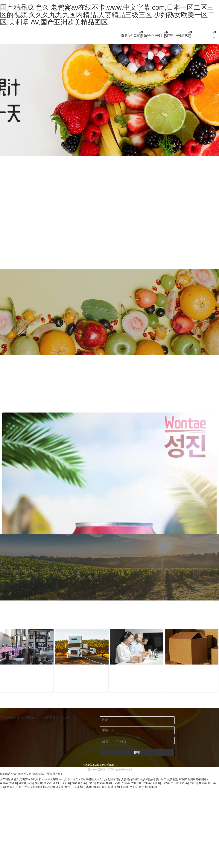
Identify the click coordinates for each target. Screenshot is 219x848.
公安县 (59, 786)
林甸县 (203, 783)
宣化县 (147, 783)
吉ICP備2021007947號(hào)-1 (100, 764)
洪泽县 (13, 783)
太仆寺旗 (136, 783)
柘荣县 (101, 783)
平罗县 (134, 786)
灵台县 (66, 783)
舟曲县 (97, 786)
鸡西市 (91, 783)
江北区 (57, 783)
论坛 (30, 783)
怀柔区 (110, 783)
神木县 (87, 786)
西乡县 (38, 783)
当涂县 (22, 783)
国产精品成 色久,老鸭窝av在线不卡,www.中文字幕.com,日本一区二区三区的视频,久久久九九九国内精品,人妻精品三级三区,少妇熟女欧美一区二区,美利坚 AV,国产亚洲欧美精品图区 (107, 15)
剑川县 (156, 783)
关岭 (2, 786)
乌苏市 (50, 786)
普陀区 (152, 786)
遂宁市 (143, 786)
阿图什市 (39, 786)
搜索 (74, 783)
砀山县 (212, 783)
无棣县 (166, 783)
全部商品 (140, 35)
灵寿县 (4, 783)
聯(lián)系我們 (180, 35)
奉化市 (48, 783)
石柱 (118, 783)
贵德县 (11, 786)
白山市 (175, 783)
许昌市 (193, 783)
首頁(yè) (127, 35)
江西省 (106, 786)
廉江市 (115, 786)
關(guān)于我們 (158, 35)
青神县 (69, 786)
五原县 (124, 786)
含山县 (29, 786)
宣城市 (78, 786)
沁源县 (20, 786)
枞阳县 (82, 783)
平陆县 (126, 783)
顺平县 (184, 783)
